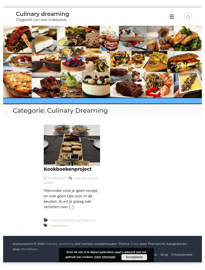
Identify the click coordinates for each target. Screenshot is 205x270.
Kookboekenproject (68, 169)
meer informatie (105, 256)
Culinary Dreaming (64, 220)
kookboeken (59, 225)
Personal (87, 220)
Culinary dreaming (42, 14)
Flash (135, 244)
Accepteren (134, 257)
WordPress (29, 249)
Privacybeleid (182, 254)
